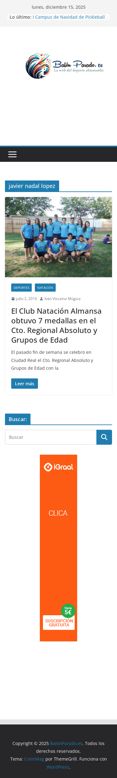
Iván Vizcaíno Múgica (62, 298)
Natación (45, 287)
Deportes (21, 287)
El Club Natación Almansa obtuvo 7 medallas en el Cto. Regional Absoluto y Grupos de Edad (56, 325)
